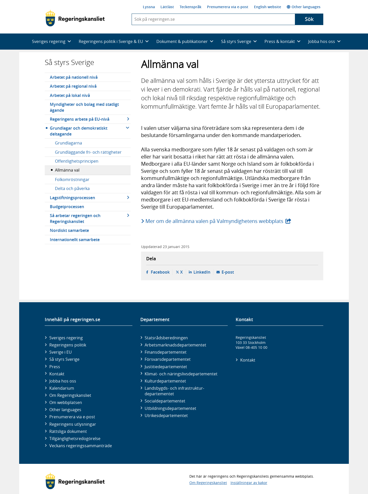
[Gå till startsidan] (75, 18)
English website (267, 6)
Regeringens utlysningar (72, 424)
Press (54, 366)
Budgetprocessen (67, 206)
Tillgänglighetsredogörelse (74, 438)
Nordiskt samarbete (69, 230)
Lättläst (167, 6)
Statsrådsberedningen (166, 338)
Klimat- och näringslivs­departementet (181, 374)
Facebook (160, 272)
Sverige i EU (60, 352)
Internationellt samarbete (75, 239)
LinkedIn (201, 272)
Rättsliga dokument (68, 431)
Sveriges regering (66, 338)
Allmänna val (67, 170)
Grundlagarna (68, 143)
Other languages (303, 6)
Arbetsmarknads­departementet (175, 345)
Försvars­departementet (168, 359)
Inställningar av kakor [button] (249, 482)
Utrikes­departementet (166, 415)
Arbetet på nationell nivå (74, 77)
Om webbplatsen (65, 402)
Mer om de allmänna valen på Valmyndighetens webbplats (214, 221)
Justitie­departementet (166, 366)
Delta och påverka (72, 188)
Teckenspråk (190, 6)
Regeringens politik (67, 345)
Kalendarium (61, 388)
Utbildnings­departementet (170, 408)
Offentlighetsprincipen (76, 161)
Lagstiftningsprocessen (72, 197)
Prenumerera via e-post (227, 6)
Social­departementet (165, 401)
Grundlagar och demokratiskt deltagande (78, 131)
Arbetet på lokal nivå (70, 95)
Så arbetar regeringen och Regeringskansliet (75, 218)
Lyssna (149, 6)
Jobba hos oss (62, 381)
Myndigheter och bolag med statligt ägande (84, 107)
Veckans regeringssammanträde (80, 445)
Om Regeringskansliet (70, 395)
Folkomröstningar (72, 179)
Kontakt (56, 374)
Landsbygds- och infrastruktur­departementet (174, 391)
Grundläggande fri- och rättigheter (88, 152)
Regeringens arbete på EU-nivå (79, 119)
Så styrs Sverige (69, 62)
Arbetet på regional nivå (73, 86)
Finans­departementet (166, 352)
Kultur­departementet (165, 381)
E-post (228, 272)
